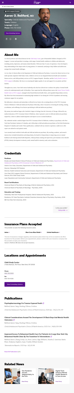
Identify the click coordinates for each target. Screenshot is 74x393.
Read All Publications (12, 351)
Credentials (12, 153)
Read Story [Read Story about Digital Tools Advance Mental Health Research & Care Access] (59, 381)
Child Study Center (35, 58)
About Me (11, 55)
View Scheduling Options (13, 33)
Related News (14, 364)
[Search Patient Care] (70, 2)
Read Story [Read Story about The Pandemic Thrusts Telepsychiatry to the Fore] (25, 381)
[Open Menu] (2, 2)
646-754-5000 (15, 28)
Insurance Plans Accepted (23, 224)
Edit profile (61, 210)
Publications (13, 298)
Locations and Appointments (25, 255)
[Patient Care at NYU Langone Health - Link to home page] (37, 2)
